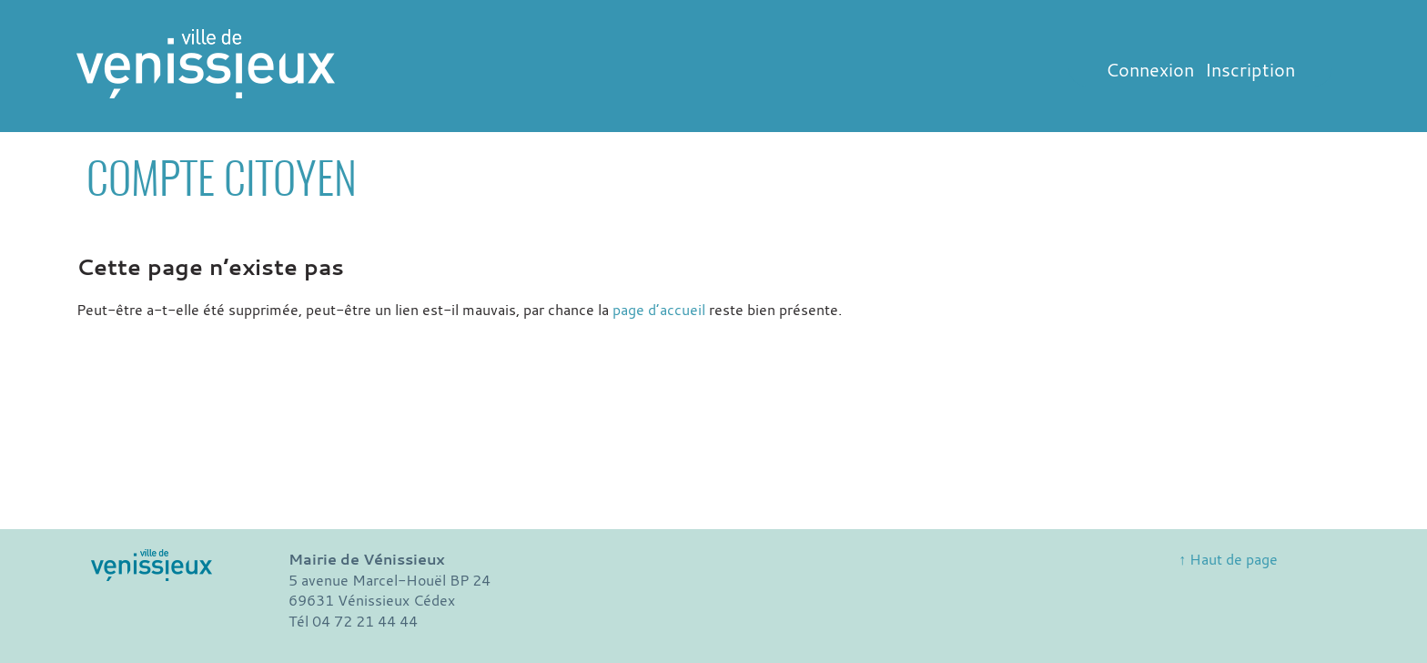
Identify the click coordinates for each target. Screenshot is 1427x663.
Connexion (1150, 69)
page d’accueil (658, 310)
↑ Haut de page (1228, 559)
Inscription (1250, 69)
